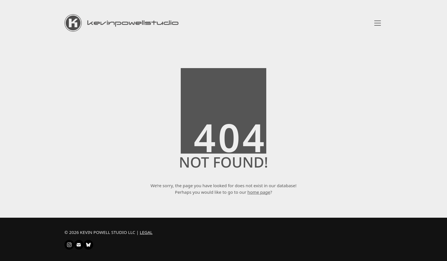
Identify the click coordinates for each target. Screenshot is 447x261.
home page (258, 192)
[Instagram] (69, 245)
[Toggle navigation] (378, 23)
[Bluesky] (88, 245)
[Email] (79, 245)
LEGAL (146, 232)
